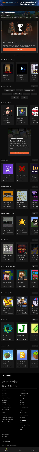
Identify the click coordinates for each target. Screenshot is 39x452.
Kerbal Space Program (7, 404)
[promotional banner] (19, 3)
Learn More (19, 49)
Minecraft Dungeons (6, 407)
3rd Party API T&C (6, 424)
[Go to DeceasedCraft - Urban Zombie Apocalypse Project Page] (22, 305)
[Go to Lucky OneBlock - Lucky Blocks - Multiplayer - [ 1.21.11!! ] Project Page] (22, 358)
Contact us (22, 417)
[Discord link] (11, 386)
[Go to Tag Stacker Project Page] (7, 115)
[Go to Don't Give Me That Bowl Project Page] (22, 172)
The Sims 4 (4, 400)
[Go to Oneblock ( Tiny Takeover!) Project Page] (7, 358)
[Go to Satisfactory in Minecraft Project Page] (7, 199)
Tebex (21, 427)
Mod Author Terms (6, 441)
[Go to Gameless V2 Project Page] (7, 225)
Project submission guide (7, 417)
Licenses (4, 439)
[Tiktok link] (5, 386)
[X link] (13, 386)
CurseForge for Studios (25, 425)
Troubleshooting (23, 415)
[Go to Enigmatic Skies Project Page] (22, 199)
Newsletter (22, 400)
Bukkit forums (23, 404)
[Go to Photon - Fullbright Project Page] (22, 225)
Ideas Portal (22, 395)
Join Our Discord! (24, 393)
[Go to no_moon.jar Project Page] (22, 72)
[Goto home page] (5, 8)
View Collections (19, 153)
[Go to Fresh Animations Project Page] (7, 278)
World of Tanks (5, 409)
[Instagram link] (3, 386)
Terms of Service (5, 434)
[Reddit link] (16, 386)
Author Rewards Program (7, 419)
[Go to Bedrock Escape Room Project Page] (22, 252)
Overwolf (22, 422)
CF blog (22, 398)
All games (4, 393)
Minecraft (4, 395)
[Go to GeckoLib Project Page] (7, 331)
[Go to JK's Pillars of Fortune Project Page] (7, 252)
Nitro (21, 429)
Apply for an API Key (6, 421)
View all (35, 160)
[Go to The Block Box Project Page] (22, 115)
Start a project (5, 415)
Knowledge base (23, 412)
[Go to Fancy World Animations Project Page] (7, 172)
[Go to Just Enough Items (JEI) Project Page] (22, 331)
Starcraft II (4, 402)
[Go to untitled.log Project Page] (7, 72)
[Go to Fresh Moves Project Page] (22, 278)
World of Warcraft (6, 398)
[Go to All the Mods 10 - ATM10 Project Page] (7, 305)
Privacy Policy (5, 436)
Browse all (34, 86)
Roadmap (22, 402)
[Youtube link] (8, 386)
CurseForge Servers (24, 407)
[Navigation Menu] (2, 8)
